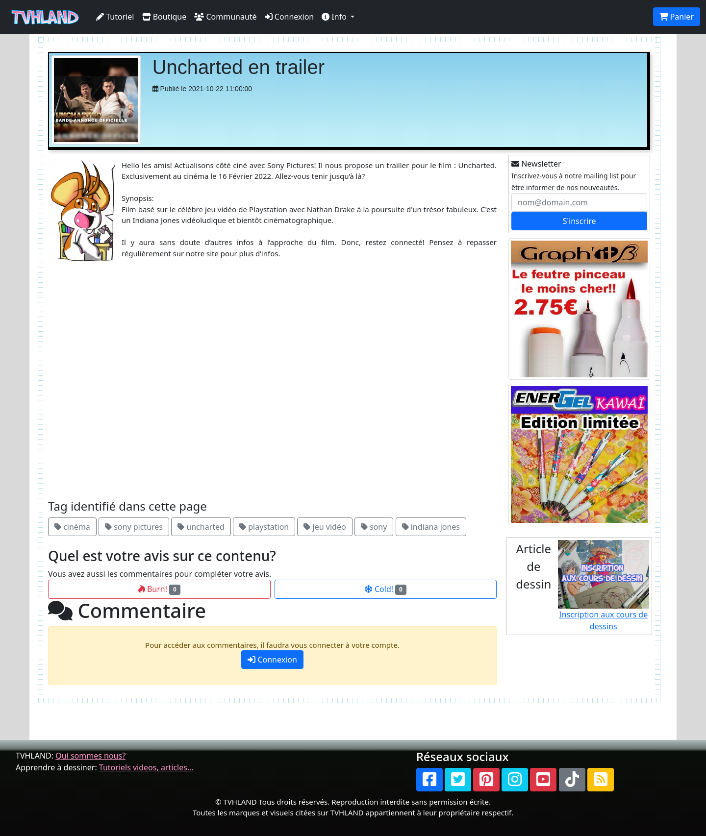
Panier (676, 16)
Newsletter (536, 163)
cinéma (72, 526)
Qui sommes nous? (90, 755)
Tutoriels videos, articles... (146, 767)
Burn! (159, 589)
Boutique (164, 16)
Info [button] (335, 16)
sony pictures (134, 526)
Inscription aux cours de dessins (604, 586)
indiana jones (431, 526)
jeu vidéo (324, 526)
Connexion (289, 16)
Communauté (225, 16)
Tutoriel (115, 16)
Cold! (385, 589)
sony (374, 526)
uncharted (201, 526)
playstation (264, 526)
